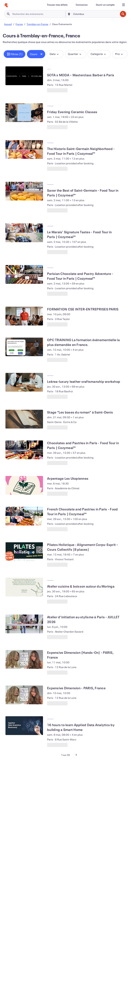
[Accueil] (6, 5)
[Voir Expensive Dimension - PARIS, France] (24, 695)
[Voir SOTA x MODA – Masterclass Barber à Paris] (24, 75)
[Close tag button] (41, 54)
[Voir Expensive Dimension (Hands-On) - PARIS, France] (24, 659)
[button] (14, 54)
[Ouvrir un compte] (105, 4)
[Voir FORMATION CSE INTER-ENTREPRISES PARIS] (24, 316)
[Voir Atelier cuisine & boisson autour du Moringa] (24, 587)
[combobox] (95, 14)
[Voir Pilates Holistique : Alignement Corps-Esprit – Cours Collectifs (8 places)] (24, 551)
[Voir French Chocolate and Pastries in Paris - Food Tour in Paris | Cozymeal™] (24, 516)
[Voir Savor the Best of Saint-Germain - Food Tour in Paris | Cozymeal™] (24, 191)
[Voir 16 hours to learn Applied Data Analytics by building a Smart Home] (24, 725)
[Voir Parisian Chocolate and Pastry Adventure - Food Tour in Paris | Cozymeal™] (24, 274)
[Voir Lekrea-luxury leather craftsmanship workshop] (24, 382)
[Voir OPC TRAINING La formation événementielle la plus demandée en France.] (24, 346)
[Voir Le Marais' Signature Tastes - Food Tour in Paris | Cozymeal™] (24, 232)
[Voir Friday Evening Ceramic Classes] (24, 112)
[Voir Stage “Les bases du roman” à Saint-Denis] (24, 419)
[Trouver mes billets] (57, 4)
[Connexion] (81, 4)
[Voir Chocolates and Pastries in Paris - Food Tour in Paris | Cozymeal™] (24, 449)
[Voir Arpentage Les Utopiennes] (24, 485)
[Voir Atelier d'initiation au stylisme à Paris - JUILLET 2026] (24, 624)
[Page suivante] (76, 754)
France (19, 24)
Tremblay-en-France (37, 24)
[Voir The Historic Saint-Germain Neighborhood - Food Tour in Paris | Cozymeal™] (24, 149)
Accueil (8, 24)
